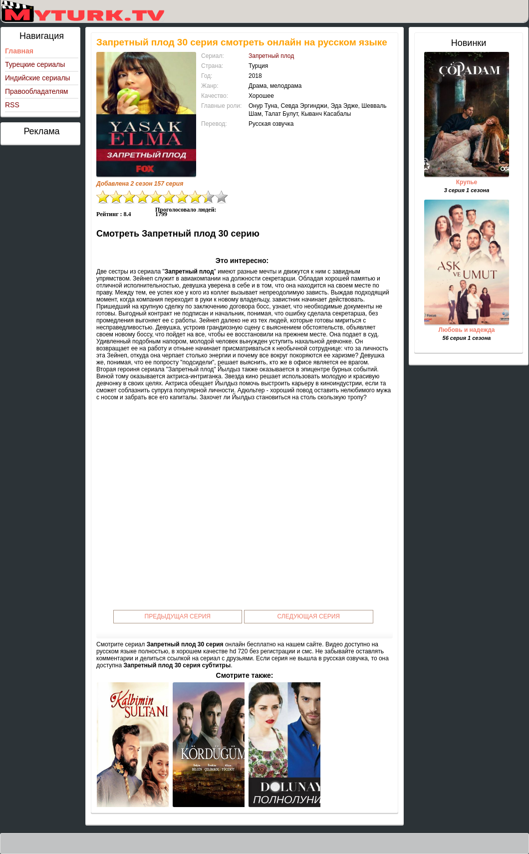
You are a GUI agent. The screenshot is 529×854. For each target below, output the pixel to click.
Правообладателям (36, 91)
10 (221, 197)
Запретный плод (271, 55)
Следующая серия (308, 616)
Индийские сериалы (37, 78)
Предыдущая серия (178, 616)
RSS (12, 105)
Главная (19, 51)
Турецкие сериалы (35, 64)
